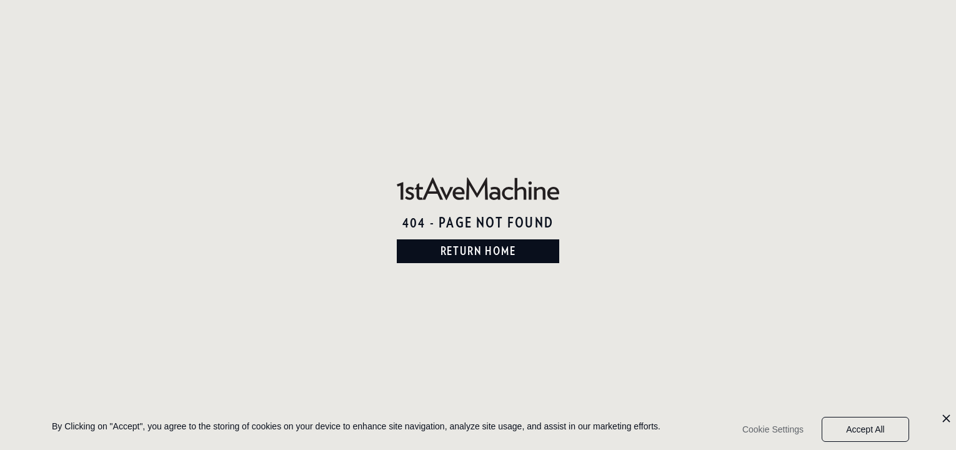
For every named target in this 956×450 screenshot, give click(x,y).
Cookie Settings (773, 429)
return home (478, 251)
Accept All (865, 429)
